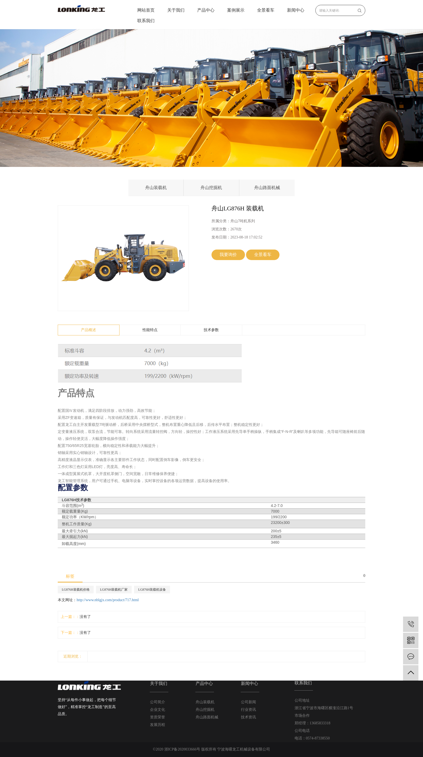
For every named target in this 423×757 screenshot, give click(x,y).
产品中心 (205, 10)
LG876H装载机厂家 (114, 589)
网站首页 (146, 10)
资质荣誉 (157, 717)
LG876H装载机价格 (76, 589)
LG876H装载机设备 (152, 589)
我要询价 (228, 254)
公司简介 (157, 702)
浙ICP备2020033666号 (182, 749)
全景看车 (265, 10)
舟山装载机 (156, 187)
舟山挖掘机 (211, 187)
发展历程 (157, 725)
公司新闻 (248, 702)
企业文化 (157, 710)
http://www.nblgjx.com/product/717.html (108, 600)
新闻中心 (295, 10)
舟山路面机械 (267, 187)
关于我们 (176, 10)
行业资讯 (248, 710)
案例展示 (235, 10)
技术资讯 (248, 717)
